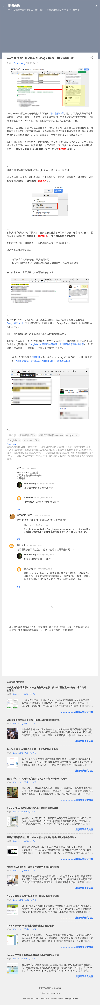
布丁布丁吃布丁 (24, 515)
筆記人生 (21, 545)
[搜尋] (96, 6)
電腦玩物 (14, 6)
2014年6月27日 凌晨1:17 (30, 468)
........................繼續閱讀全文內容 (77, 712)
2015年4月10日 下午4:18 (45, 555)
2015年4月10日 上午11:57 (36, 545)
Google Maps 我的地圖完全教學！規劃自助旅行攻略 (32, 808)
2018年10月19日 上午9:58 (43, 569)
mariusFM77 (55, 993)
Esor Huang (30, 483)
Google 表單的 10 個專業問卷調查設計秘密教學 (30, 925)
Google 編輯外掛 (15, 323)
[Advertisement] (50, 33)
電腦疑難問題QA (28, 435)
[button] (91, 58)
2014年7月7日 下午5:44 (41, 515)
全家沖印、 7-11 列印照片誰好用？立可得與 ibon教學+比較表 (37, 778)
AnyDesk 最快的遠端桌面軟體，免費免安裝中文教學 (32, 749)
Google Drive (14, 440)
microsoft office (31, 440)
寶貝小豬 (28, 568)
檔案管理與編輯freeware (51, 435)
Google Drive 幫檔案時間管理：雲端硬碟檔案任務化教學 (56, 344)
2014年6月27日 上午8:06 (45, 484)
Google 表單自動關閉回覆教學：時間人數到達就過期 (33, 896)
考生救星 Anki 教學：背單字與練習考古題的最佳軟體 (33, 867)
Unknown (28, 497)
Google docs (72, 435)
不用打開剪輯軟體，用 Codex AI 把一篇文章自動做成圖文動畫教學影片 (42, 837)
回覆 (18, 510)
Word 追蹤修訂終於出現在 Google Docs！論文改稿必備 (43, 361)
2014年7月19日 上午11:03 (38, 525)
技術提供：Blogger (50, 988)
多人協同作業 (57, 113)
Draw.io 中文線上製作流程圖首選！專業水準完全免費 (33, 955)
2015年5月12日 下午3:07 (43, 498)
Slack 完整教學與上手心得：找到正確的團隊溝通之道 (33, 720)
